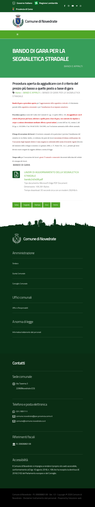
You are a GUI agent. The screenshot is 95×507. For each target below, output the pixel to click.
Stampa (37, 204)
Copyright (61, 493)
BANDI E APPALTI (31, 92)
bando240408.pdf (33, 179)
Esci (46, 204)
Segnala (26, 204)
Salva (16, 204)
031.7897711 (22, 410)
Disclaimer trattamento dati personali (39, 497)
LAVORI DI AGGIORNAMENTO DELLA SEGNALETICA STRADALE (51, 174)
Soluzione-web (75, 497)
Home (18, 92)
